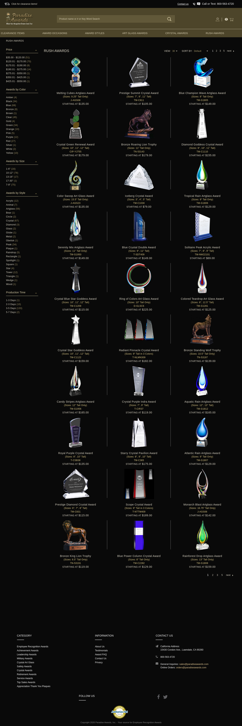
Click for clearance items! (24, 4)
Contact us (183, 4)
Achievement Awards (28, 650)
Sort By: (187, 51)
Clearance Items (13, 33)
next (230, 51)
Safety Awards (24, 666)
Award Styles (94, 33)
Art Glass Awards (135, 33)
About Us (99, 646)
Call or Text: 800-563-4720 (218, 3)
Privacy (98, 662)
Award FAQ (101, 654)
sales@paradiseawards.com (194, 664)
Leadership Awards (27, 654)
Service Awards (25, 678)
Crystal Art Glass (25, 662)
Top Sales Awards (26, 682)
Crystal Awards (176, 33)
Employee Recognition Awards (32, 646)
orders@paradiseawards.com (191, 667)
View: (167, 51)
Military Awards (25, 658)
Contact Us (100, 658)
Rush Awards (215, 33)
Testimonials (101, 650)
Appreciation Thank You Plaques (33, 686)
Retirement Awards (26, 674)
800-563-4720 (167, 657)
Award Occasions (54, 33)
